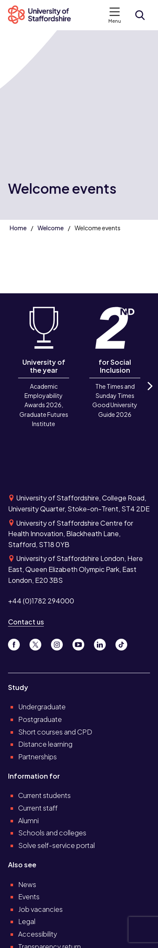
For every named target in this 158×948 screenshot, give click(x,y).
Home (18, 228)
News (27, 884)
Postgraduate (40, 719)
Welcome (50, 228)
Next (149, 393)
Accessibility (37, 934)
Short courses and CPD (55, 731)
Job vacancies (40, 909)
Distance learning (45, 744)
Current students (44, 795)
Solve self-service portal (56, 845)
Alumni (28, 820)
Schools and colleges (52, 832)
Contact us (26, 621)
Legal (26, 921)
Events (29, 896)
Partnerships (37, 756)
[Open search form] (140, 15)
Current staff (38, 807)
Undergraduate (42, 706)
